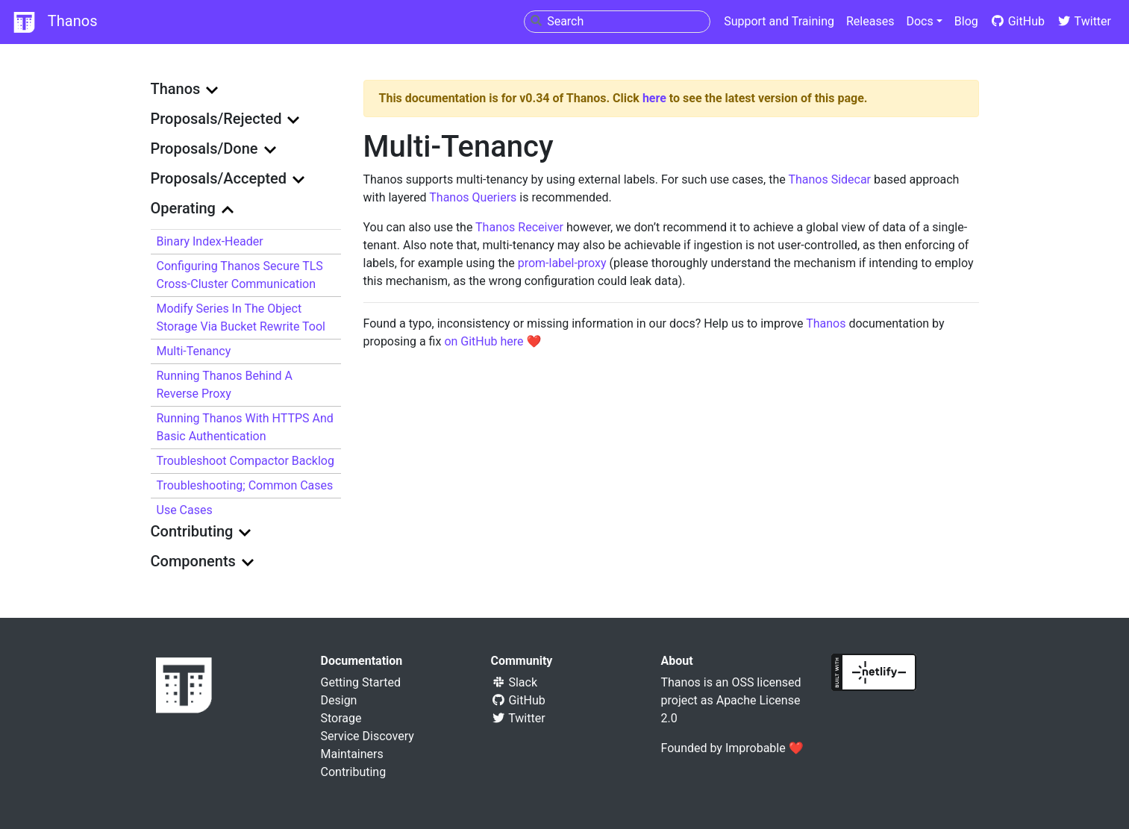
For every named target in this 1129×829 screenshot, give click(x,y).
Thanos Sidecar (829, 179)
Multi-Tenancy (194, 351)
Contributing (354, 772)
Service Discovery (367, 736)
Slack (514, 682)
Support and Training (779, 21)
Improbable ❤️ (764, 748)
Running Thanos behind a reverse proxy (225, 385)
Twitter (1084, 21)
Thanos (54, 22)
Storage (341, 718)
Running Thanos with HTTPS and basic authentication (245, 427)
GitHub (1017, 21)
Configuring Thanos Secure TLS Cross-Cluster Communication (240, 275)
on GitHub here (483, 341)
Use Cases (185, 510)
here (654, 98)
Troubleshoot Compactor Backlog (245, 461)
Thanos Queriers (472, 197)
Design (339, 700)
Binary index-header (210, 241)
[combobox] (617, 21)
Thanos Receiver (519, 227)
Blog (966, 21)
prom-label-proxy (562, 263)
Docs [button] (919, 21)
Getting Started (361, 682)
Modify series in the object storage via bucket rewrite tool (241, 317)
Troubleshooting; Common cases (245, 485)
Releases (870, 21)
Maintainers (352, 754)
